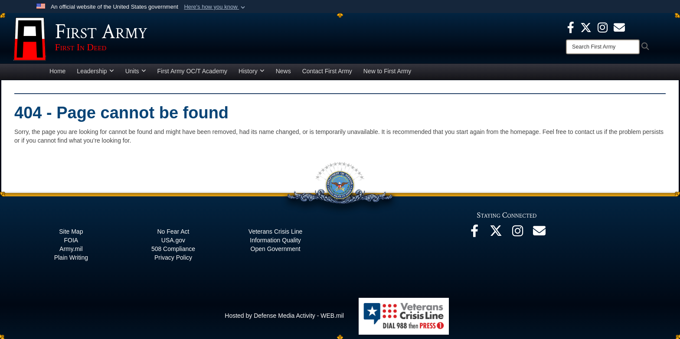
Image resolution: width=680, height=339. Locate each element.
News (283, 71)
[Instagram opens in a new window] (603, 26)
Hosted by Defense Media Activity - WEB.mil (284, 315)
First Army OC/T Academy (192, 71)
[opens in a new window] (619, 26)
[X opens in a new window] (586, 26)
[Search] (603, 46)
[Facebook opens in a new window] (570, 26)
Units (135, 71)
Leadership (95, 71)
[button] (215, 7)
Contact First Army (327, 71)
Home (57, 71)
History (252, 71)
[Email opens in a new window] (539, 233)
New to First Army (387, 71)
